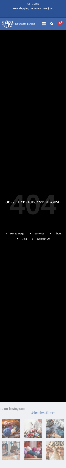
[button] (41, 24)
